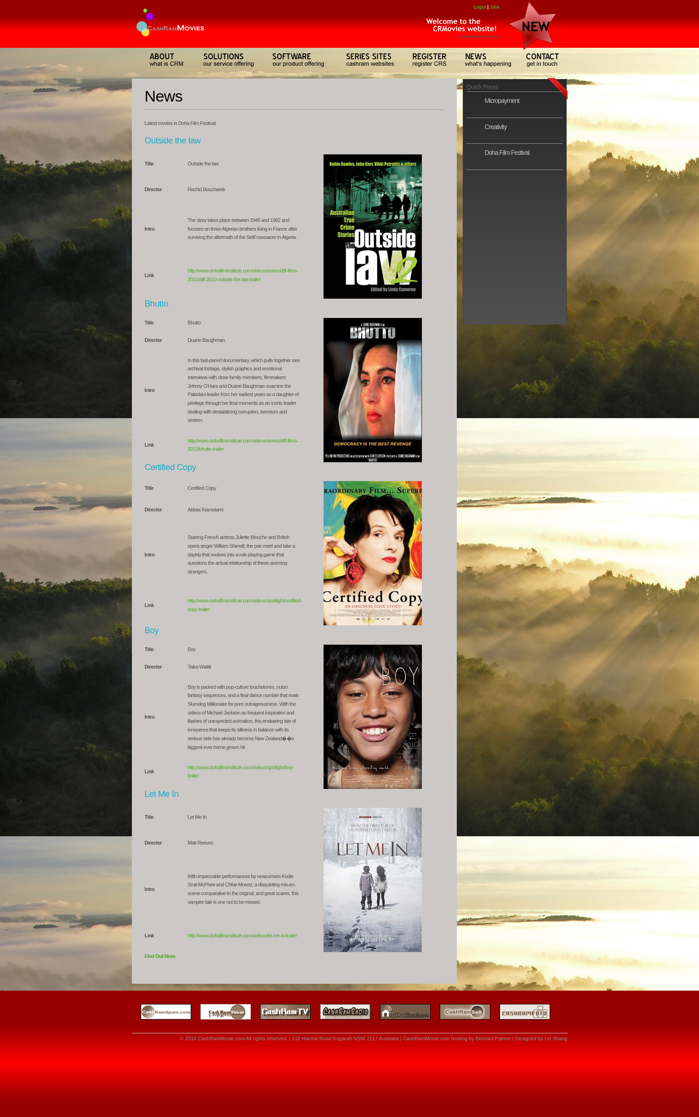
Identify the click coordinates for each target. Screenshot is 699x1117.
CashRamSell (463, 1011)
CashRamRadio (341, 1011)
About (161, 60)
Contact (541, 60)
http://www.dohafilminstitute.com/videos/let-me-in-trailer (242, 935)
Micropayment (502, 100)
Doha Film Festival (507, 152)
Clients (426, 60)
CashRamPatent (222, 1011)
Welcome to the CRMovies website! (458, 25)
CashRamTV (281, 1011)
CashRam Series (366, 60)
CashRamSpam (162, 1011)
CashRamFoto (529, 1011)
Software (296, 60)
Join (495, 7)
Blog (484, 60)
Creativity (496, 126)
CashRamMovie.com (221, 1038)
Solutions (225, 60)
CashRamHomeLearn (401, 1011)
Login (479, 7)
